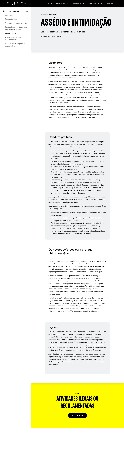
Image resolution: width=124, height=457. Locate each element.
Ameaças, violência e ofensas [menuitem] (16, 23)
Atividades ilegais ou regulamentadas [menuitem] (13, 38)
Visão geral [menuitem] (9, 15)
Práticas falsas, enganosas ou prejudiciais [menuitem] (15, 44)
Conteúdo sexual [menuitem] (11, 19)
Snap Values (22, 3)
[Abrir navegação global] (8, 3)
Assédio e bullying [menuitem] (12, 33)
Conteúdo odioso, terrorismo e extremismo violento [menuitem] (16, 28)
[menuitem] (15, 11)
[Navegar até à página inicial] (13, 3)
